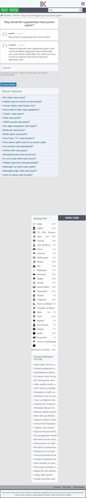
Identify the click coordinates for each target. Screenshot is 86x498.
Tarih (39, 316)
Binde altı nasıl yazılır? (14, 130)
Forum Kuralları (78, 487)
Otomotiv (41, 274)
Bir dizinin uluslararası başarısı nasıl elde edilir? (46, 447)
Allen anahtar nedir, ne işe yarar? (46, 384)
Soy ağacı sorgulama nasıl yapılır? (20, 126)
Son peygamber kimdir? (46, 435)
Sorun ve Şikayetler (46, 341)
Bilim (39, 312)
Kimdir (40, 283)
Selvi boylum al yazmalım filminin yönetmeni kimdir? (46, 463)
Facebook (57, 487)
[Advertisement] (29, 196)
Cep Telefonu (43, 245)
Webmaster (42, 257)
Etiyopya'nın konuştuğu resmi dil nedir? (46, 451)
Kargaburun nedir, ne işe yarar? (46, 392)
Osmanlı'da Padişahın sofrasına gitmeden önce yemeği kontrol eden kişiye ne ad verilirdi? (46, 423)
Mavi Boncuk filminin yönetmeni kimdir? (46, 415)
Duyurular (42, 337)
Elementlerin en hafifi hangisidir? (46, 443)
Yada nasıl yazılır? (12, 118)
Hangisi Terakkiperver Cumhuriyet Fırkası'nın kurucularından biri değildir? (46, 459)
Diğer (40, 224)
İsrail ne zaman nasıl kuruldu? (18, 175)
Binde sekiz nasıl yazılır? (15, 134)
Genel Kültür (43, 287)
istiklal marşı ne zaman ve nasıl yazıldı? (22, 101)
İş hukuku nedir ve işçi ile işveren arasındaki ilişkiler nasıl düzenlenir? (46, 376)
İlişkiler (40, 320)
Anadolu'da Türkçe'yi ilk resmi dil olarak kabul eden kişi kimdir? (46, 404)
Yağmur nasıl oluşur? (44, 427)
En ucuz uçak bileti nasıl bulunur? (19, 158)
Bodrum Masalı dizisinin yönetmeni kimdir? (46, 412)
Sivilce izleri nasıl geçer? (15, 150)
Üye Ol (4, 10)
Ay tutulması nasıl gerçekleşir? (18, 146)
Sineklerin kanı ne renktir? (46, 396)
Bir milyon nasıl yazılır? (14, 97)
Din (38, 266)
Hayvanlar (42, 291)
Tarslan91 (12, 45)
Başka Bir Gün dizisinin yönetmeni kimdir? (46, 471)
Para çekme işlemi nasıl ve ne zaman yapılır (24, 142)
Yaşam (40, 329)
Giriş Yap (14, 10)
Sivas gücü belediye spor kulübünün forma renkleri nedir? (46, 467)
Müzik (40, 261)
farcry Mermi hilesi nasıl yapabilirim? (21, 109)
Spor (39, 236)
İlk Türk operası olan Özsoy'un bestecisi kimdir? (46, 380)
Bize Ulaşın (67, 487)
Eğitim (40, 228)
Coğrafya (41, 299)
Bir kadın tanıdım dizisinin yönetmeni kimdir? (46, 439)
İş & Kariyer (42, 325)
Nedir (40, 333)
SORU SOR (72, 217)
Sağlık (40, 278)
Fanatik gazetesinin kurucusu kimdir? (46, 368)
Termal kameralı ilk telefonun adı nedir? (46, 455)
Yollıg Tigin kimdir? (43, 475)
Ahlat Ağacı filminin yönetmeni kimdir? (46, 364)
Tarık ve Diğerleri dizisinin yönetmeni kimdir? (46, 400)
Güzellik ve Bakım (46, 308)
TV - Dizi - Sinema (46, 232)
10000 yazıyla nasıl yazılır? (16, 122)
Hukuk (40, 295)
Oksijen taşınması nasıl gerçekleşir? (20, 162)
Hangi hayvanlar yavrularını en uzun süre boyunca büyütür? (46, 479)
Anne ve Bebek (44, 304)
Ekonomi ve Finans (40, 349)
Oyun (39, 249)
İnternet (41, 253)
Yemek (40, 240)
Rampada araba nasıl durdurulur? (19, 154)
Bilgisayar (42, 270)
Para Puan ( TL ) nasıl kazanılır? (18, 138)
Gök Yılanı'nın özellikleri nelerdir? (46, 388)
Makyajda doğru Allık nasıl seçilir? (20, 170)
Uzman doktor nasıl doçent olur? (19, 105)
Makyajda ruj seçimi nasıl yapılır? (19, 166)
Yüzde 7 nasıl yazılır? (13, 113)
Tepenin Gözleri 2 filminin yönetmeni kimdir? (46, 419)
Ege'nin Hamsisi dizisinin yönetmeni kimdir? (46, 431)
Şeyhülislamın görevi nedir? (46, 372)
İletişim (69, 495)
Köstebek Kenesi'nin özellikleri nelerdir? (46, 408)
